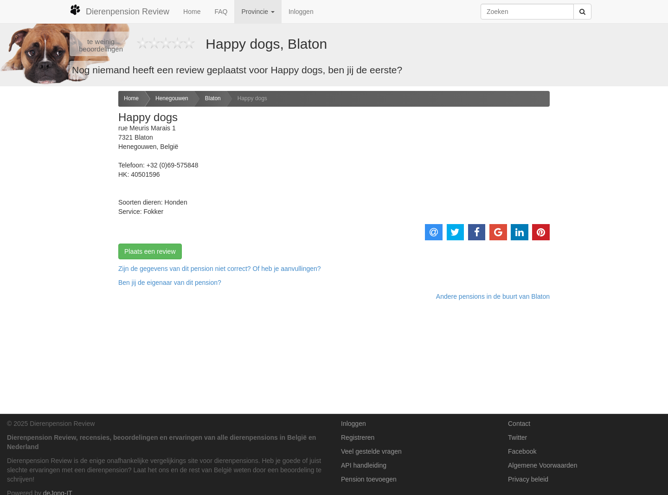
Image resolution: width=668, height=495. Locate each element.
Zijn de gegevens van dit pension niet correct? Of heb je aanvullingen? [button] (219, 268)
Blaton (213, 98)
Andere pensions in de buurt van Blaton (493, 296)
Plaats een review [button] (150, 251)
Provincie (257, 11)
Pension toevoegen (369, 479)
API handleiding (363, 465)
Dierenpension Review (119, 10)
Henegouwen (171, 98)
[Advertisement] (55, 237)
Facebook (522, 451)
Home (191, 11)
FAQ (220, 11)
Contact (519, 423)
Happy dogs (252, 98)
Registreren (357, 437)
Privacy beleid (528, 479)
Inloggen (301, 11)
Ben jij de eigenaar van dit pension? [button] (169, 282)
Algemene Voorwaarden (542, 465)
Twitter (517, 437)
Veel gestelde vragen (371, 451)
